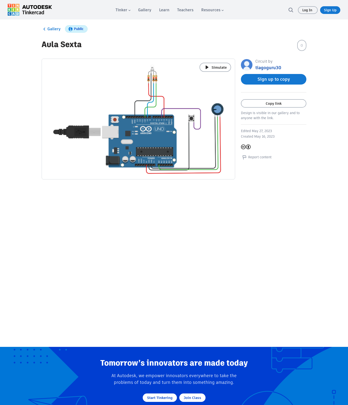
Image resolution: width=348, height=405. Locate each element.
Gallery (51, 29)
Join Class (192, 397)
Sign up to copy (274, 79)
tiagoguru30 (268, 68)
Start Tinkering (160, 397)
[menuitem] (123, 10)
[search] (290, 9)
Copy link (274, 103)
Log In (307, 10)
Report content (256, 157)
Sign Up (330, 10)
